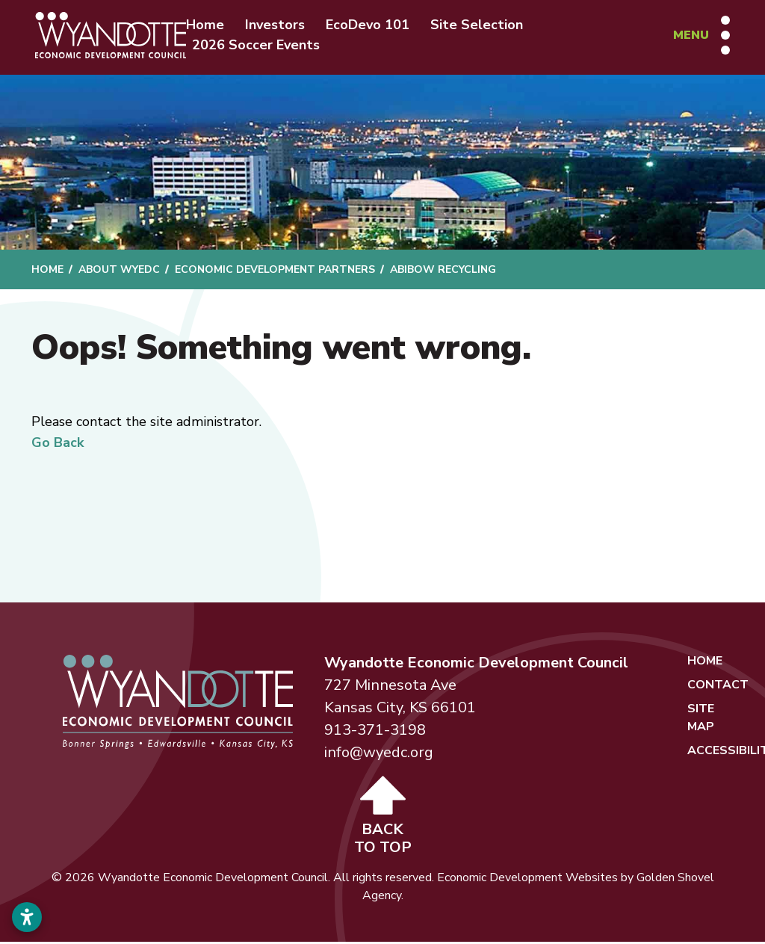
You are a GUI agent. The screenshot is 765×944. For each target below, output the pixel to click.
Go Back (57, 445)
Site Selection (485, 25)
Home (213, 25)
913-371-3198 (375, 732)
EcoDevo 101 (376, 25)
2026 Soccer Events (264, 46)
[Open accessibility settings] (27, 917)
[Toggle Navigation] (699, 35)
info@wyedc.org (378, 754)
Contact (718, 687)
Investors (283, 25)
